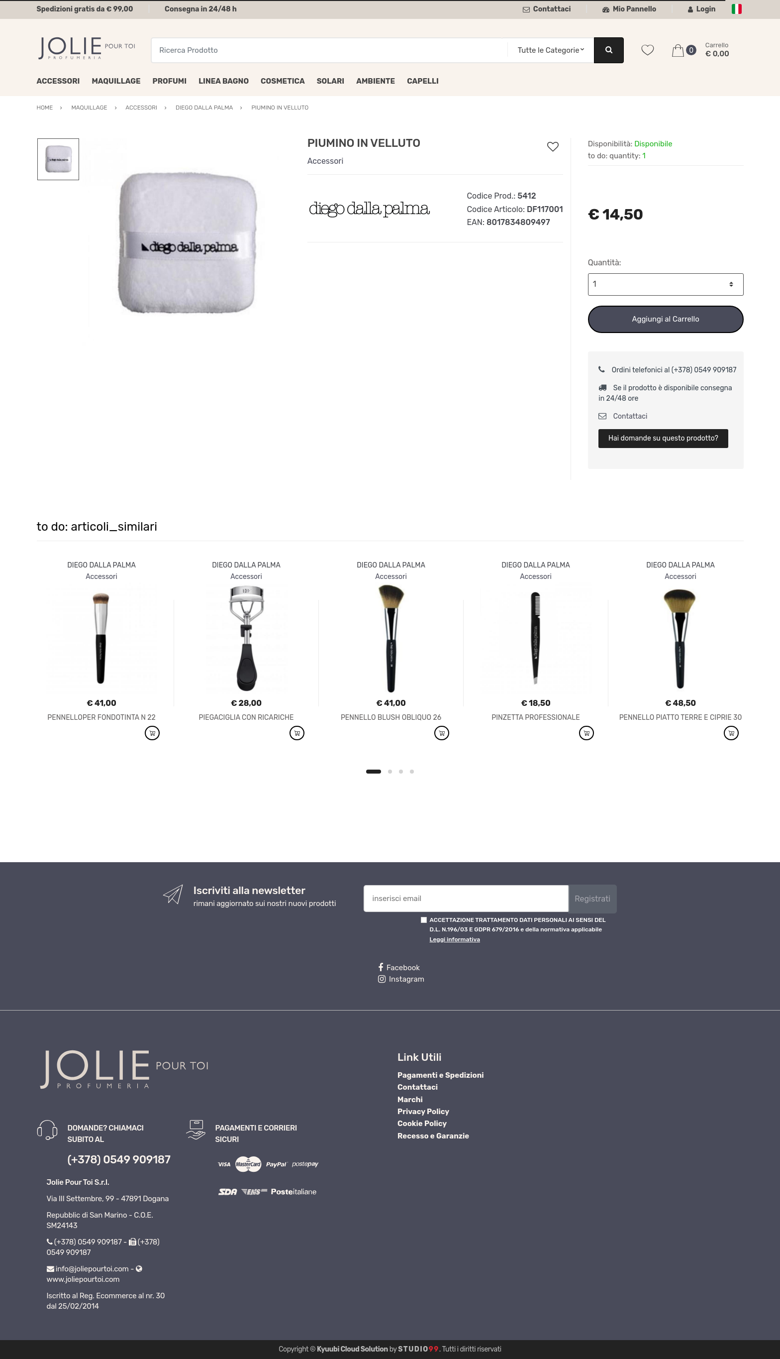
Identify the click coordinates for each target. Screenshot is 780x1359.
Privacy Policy (423, 1111)
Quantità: (604, 262)
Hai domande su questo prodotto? (663, 438)
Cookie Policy (422, 1123)
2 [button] (390, 772)
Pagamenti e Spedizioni (440, 1075)
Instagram (401, 979)
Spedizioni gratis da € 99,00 (85, 9)
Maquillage (116, 81)
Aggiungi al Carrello (665, 319)
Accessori (58, 81)
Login (702, 9)
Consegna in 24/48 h (201, 9)
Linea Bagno (223, 81)
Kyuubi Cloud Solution (352, 1349)
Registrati (592, 899)
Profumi (170, 81)
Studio (418, 1349)
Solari (331, 81)
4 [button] (412, 772)
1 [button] (373, 772)
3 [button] (401, 772)
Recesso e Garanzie (433, 1136)
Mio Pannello (629, 9)
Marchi (410, 1099)
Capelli (423, 81)
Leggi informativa (455, 939)
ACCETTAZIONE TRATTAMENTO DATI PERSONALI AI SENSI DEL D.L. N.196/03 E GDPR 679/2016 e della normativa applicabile (518, 929)
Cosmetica (283, 81)
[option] (185, 244)
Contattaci (547, 9)
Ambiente (375, 81)
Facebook (399, 967)
